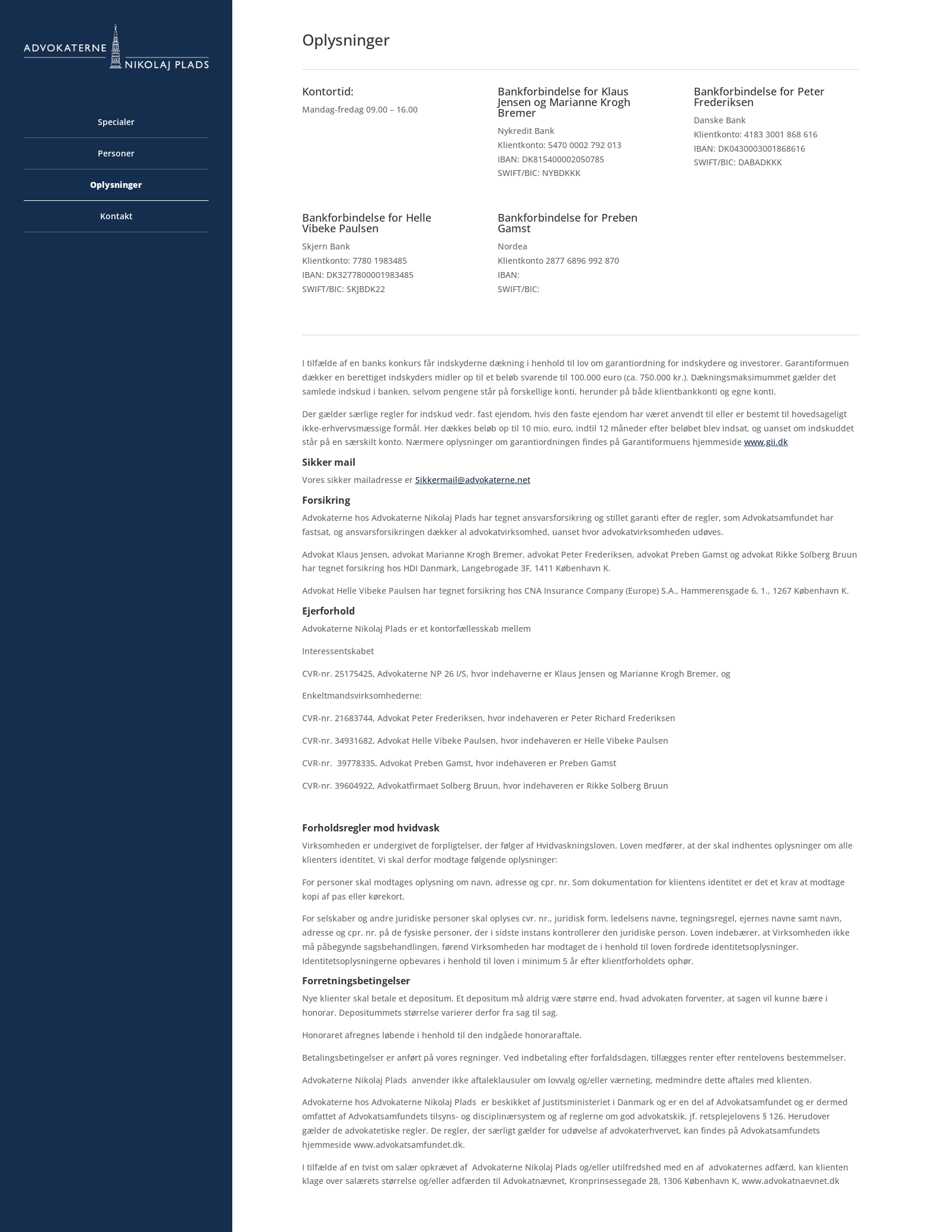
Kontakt (116, 217)
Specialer (116, 122)
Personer (116, 154)
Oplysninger (116, 185)
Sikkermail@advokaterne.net (472, 479)
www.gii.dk (766, 441)
